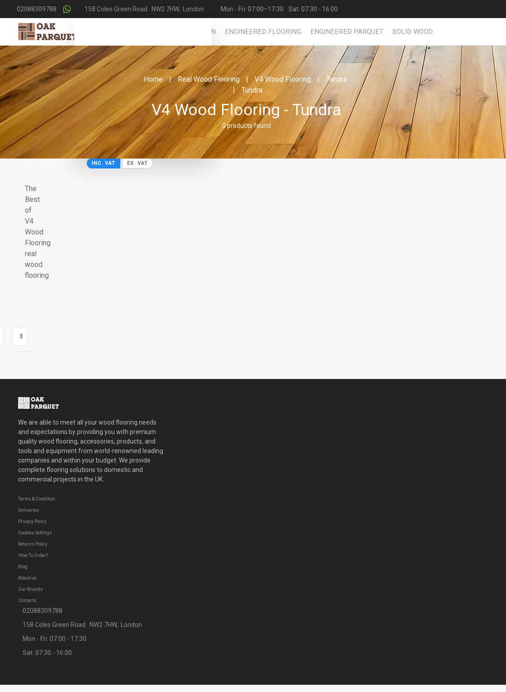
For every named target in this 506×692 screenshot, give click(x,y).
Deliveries (28, 510)
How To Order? (33, 555)
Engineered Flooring (263, 32)
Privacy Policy (32, 521)
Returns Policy (32, 544)
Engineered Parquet (346, 32)
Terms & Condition (36, 498)
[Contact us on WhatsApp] (67, 9)
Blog (23, 566)
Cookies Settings (35, 532)
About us (27, 577)
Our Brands (30, 589)
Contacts (27, 600)
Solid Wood (413, 32)
